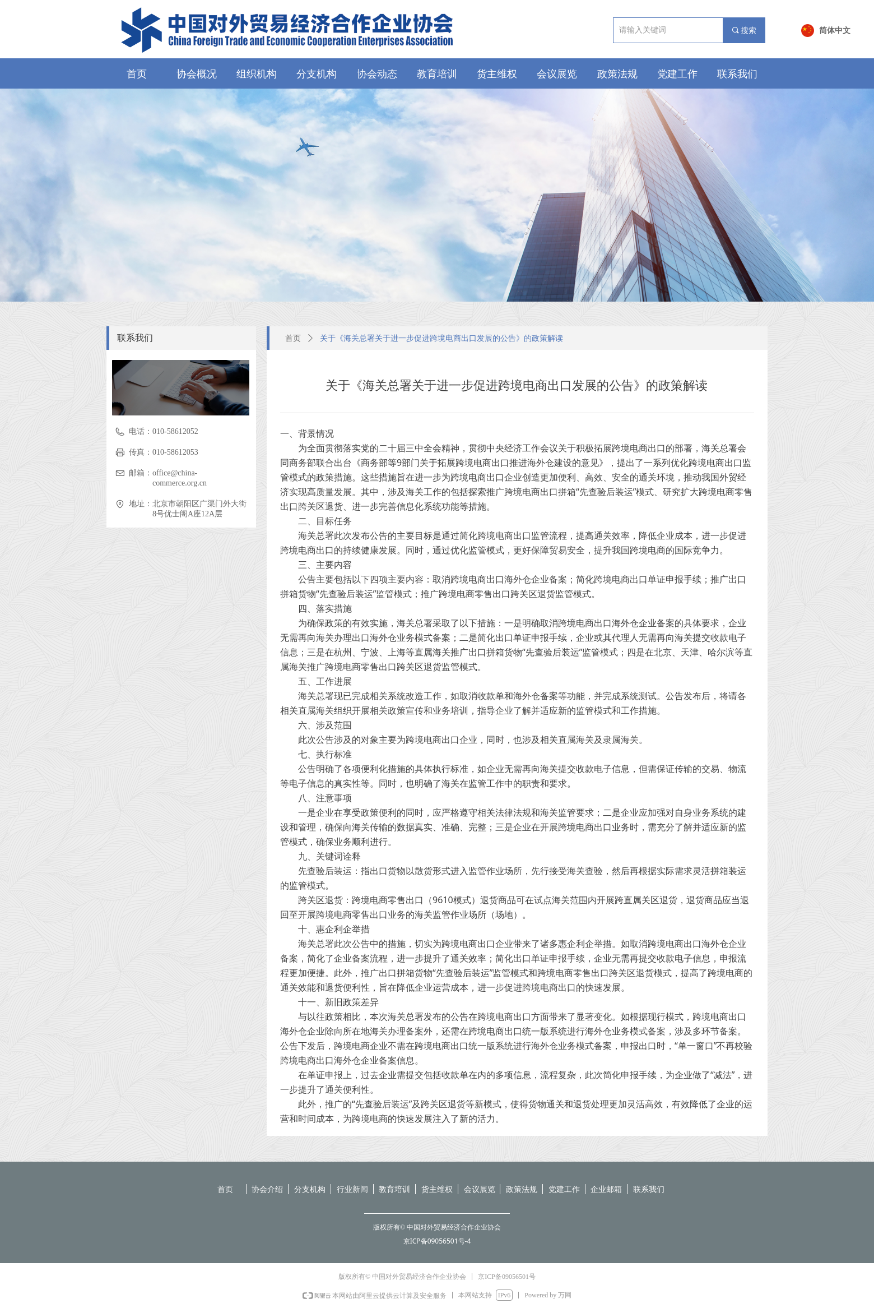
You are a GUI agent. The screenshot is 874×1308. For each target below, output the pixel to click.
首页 (293, 338)
